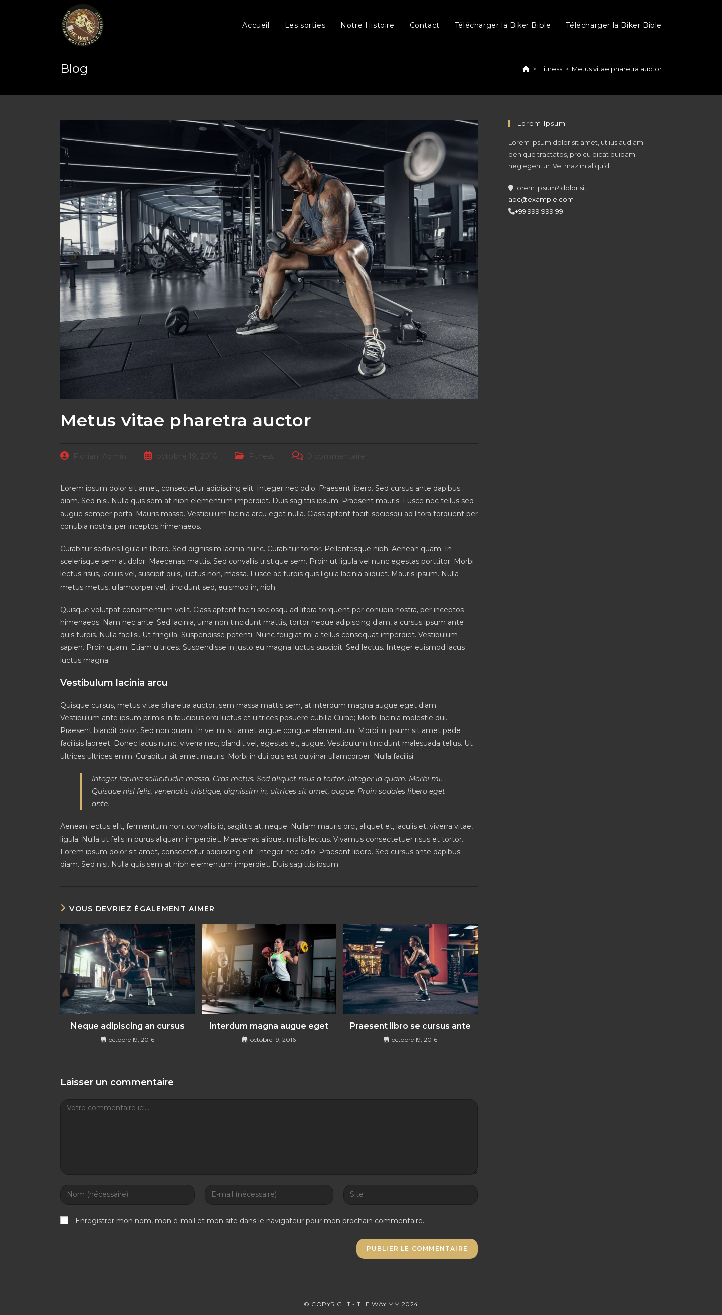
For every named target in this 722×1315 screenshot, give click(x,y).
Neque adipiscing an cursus (128, 1026)
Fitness (261, 456)
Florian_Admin (99, 456)
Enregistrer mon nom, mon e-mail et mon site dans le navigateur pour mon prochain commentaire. (249, 1220)
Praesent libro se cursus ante (410, 1026)
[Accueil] (526, 69)
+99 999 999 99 (539, 211)
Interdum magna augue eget (268, 1026)
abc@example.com (541, 199)
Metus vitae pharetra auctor (617, 69)
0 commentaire (336, 456)
